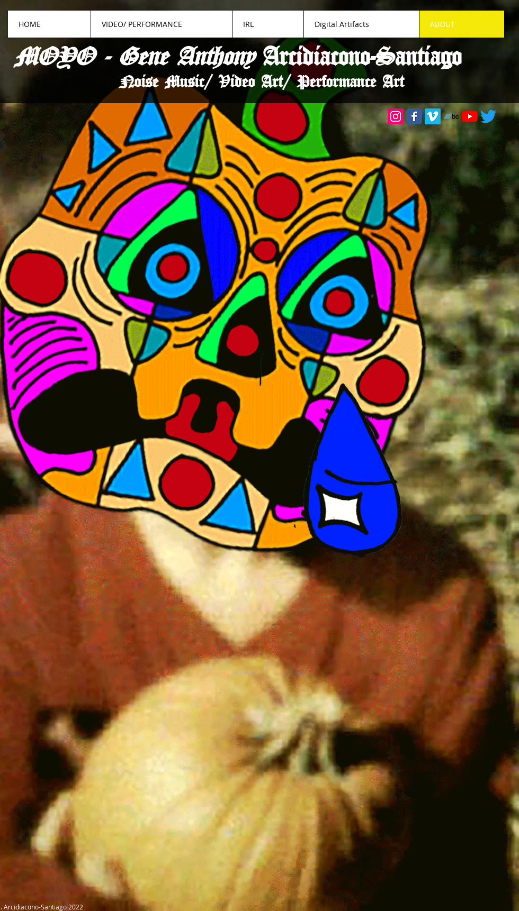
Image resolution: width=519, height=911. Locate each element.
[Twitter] (488, 116)
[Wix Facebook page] (414, 116)
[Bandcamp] (451, 116)
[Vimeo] (433, 116)
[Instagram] (396, 116)
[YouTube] (470, 116)
